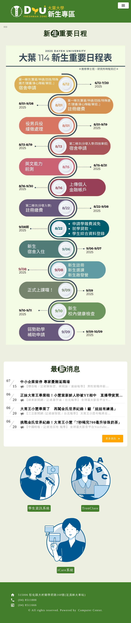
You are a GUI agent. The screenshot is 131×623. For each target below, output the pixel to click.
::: (6, 26)
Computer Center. (90, 610)
